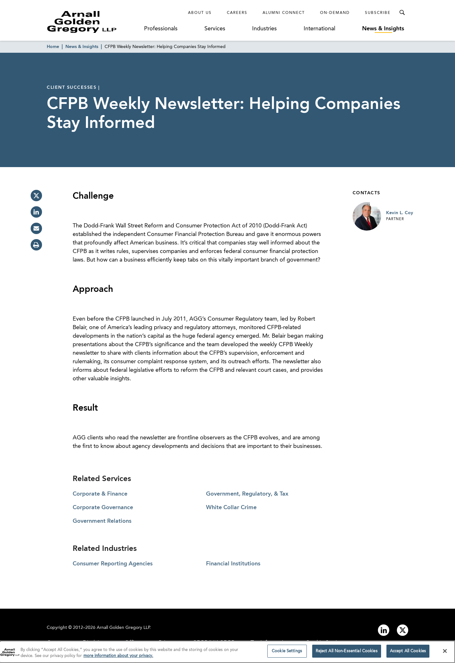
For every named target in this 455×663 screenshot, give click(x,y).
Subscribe (378, 13)
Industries (264, 29)
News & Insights (383, 29)
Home (53, 47)
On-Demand (335, 13)
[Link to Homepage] (93, 21)
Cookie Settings (287, 654)
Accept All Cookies (408, 654)
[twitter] (36, 195)
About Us (200, 13)
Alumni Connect (284, 13)
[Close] (445, 653)
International (319, 29)
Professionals (161, 29)
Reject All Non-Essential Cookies (347, 654)
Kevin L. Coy (399, 213)
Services (214, 29)
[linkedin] (36, 212)
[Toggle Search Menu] (402, 12)
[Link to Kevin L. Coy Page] (367, 216)
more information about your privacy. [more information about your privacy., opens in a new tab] (118, 658)
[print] (36, 244)
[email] (36, 228)
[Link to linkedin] (383, 630)
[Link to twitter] (402, 630)
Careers (237, 13)
